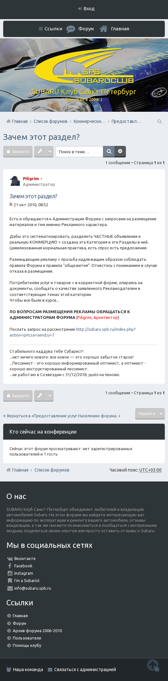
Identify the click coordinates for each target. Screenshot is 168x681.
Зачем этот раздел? (41, 136)
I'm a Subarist (27, 580)
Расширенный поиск (120, 151)
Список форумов (51, 470)
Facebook (23, 566)
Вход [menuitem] (89, 8)
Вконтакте (25, 558)
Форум (19, 623)
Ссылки (53, 28)
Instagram (23, 573)
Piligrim (31, 178)
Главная (120, 28)
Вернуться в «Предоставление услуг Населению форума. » (63, 415)
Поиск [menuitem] (159, 121)
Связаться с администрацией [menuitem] (85, 669)
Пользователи (27, 638)
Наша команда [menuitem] (28, 669)
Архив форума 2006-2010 (37, 630)
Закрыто (20, 151)
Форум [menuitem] (86, 28)
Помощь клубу (27, 645)
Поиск (108, 151)
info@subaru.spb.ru (32, 588)
